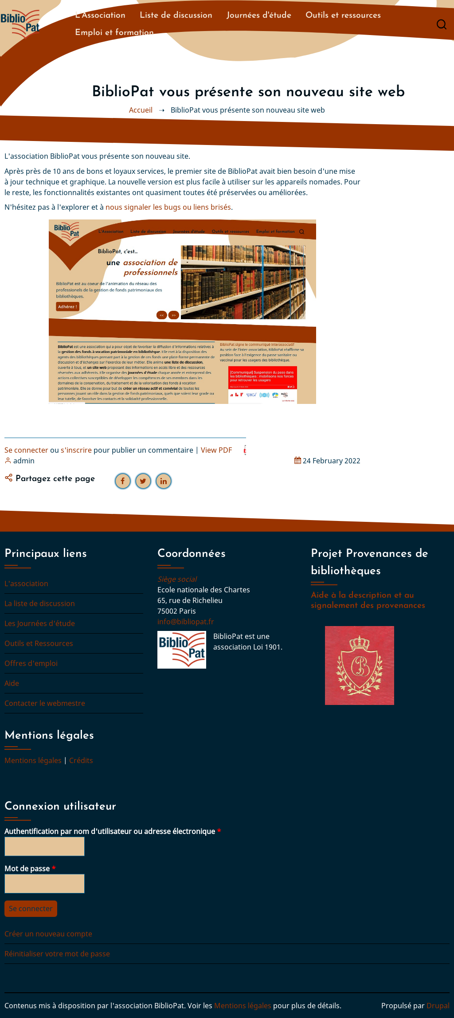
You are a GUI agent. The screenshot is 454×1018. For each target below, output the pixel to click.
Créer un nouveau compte (48, 934)
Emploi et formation (114, 33)
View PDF (216, 450)
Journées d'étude (259, 16)
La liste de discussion (39, 603)
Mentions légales (33, 760)
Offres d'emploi (31, 663)
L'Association (100, 16)
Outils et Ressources (38, 643)
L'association (26, 583)
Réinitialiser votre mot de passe (57, 954)
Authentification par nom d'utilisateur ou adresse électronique (109, 831)
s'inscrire (76, 450)
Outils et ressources (343, 16)
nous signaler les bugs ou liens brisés (168, 207)
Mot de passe (27, 868)
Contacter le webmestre (44, 703)
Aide (11, 683)
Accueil (141, 110)
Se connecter (26, 450)
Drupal (438, 1005)
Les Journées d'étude (39, 623)
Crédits (81, 760)
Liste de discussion (176, 16)
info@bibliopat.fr (185, 621)
